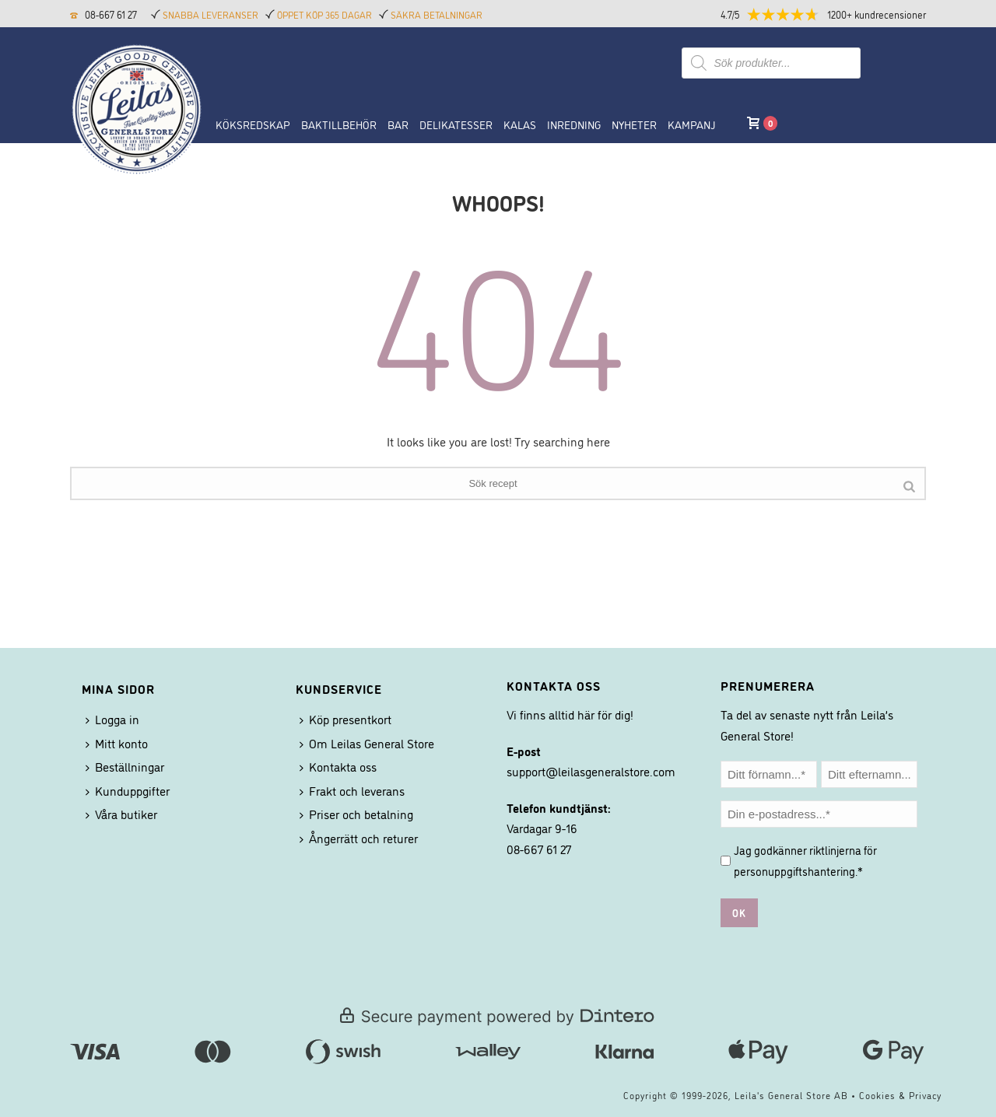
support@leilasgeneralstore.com (591, 770)
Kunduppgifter (128, 790)
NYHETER (634, 124)
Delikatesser (456, 124)
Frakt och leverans (352, 790)
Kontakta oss (338, 766)
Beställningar (125, 766)
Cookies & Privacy (900, 1094)
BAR (398, 124)
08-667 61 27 (111, 14)
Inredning (574, 124)
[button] (836, 14)
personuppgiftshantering (794, 871)
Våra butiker (121, 813)
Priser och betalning (356, 813)
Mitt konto (117, 742)
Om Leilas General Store (367, 742)
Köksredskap (253, 124)
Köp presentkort (345, 718)
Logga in (112, 718)
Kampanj (691, 124)
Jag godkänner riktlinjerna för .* (805, 860)
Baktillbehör (339, 124)
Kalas (519, 124)
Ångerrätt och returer (359, 837)
